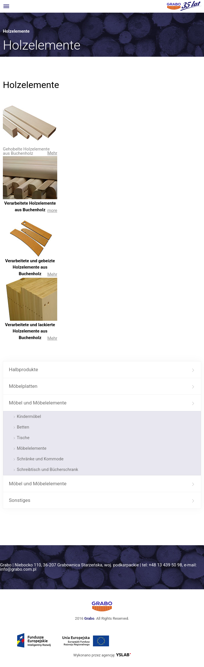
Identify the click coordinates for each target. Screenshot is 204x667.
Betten (22, 427)
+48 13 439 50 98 (165, 565)
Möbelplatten (23, 386)
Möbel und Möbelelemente (37, 403)
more (52, 210)
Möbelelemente (31, 448)
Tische (22, 437)
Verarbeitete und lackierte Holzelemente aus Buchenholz (30, 331)
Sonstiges (19, 500)
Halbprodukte (23, 369)
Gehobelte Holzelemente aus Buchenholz (26, 151)
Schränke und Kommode (40, 458)
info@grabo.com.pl (18, 569)
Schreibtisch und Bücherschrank (47, 469)
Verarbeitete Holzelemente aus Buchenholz (30, 206)
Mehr (52, 153)
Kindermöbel (28, 416)
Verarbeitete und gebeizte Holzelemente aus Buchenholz (30, 267)
